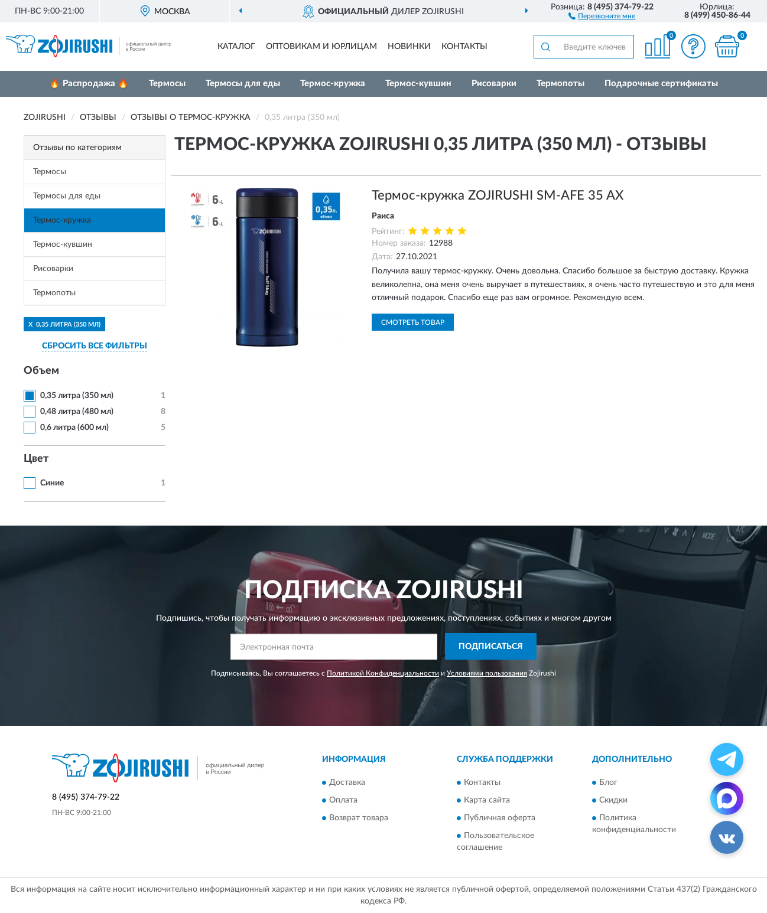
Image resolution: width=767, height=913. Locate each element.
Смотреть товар (412, 322)
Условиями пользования (487, 673)
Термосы (167, 83)
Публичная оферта (499, 818)
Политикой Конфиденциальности (383, 673)
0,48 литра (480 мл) (76, 411)
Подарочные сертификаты (661, 83)
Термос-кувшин (418, 83)
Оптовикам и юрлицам (321, 47)
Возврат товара (358, 818)
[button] (601, 15)
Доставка (347, 782)
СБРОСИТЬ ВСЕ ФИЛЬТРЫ (94, 346)
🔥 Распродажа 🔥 (89, 83)
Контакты (464, 47)
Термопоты (560, 83)
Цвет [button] (36, 459)
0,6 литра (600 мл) (74, 427)
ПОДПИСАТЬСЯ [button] (491, 647)
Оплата (343, 800)
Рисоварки (494, 83)
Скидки (613, 800)
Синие (52, 483)
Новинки (409, 47)
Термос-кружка (332, 83)
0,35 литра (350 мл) (76, 396)
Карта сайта (487, 800)
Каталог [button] (236, 47)
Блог (608, 782)
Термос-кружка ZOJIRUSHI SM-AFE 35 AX (497, 195)
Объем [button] (41, 371)
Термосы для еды (243, 83)
